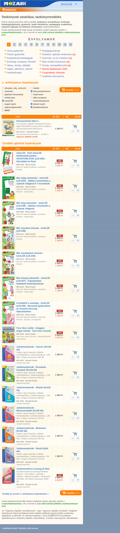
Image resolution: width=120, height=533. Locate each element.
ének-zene (37, 94)
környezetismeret (40, 91)
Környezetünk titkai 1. (27, 121)
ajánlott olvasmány (12, 94)
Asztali (35, 528)
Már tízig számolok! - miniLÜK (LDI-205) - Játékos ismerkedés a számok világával (33, 206)
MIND (6, 110)
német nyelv (38, 104)
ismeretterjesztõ (40, 101)
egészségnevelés (12, 107)
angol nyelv (9, 104)
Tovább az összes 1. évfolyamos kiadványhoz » (25, 494)
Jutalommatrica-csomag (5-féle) (32, 469)
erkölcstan (8, 98)
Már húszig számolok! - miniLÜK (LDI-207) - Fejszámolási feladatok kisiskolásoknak (33, 281)
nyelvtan (7, 91)
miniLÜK (7, 101)
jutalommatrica (39, 107)
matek (35, 88)
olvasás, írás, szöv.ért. (14, 88)
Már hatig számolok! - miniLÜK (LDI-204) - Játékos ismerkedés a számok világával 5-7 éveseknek (33, 181)
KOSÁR (67, 90)
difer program (39, 98)
